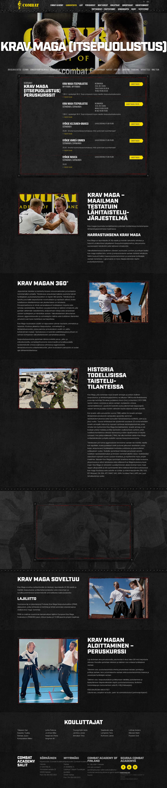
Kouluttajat (115, 5)
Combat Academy (56, 5)
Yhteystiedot (143, 9)
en (148, 2)
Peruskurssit (90, 5)
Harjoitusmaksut (142, 5)
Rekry (133, 9)
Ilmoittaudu (135, 84)
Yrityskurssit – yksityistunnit (103, 9)
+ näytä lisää (67, 97)
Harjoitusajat (127, 5)
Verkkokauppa (123, 9)
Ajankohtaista (71, 5)
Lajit (81, 5)
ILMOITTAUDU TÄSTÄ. (132, 104)
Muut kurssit (103, 5)
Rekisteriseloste (125, 773)
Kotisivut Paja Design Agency (129, 779)
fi (144, 2)
